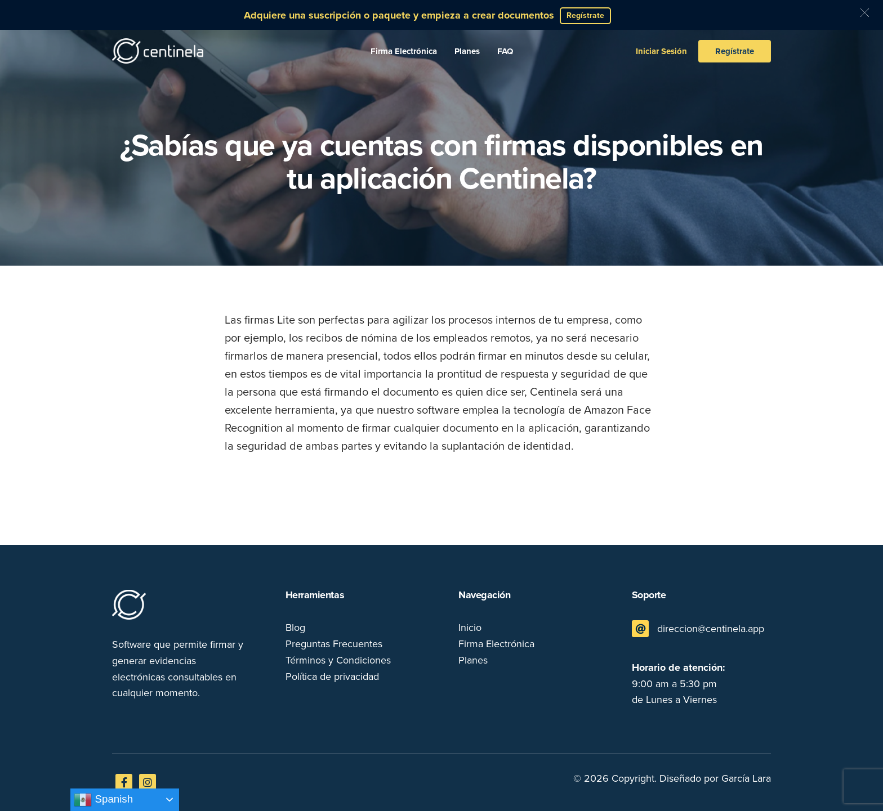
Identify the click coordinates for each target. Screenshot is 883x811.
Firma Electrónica (404, 51)
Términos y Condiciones (338, 660)
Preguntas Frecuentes (334, 644)
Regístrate (734, 51)
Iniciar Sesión (661, 51)
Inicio (469, 627)
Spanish (103, 800)
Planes (467, 51)
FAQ (505, 51)
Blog (295, 627)
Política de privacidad (332, 676)
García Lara (746, 778)
